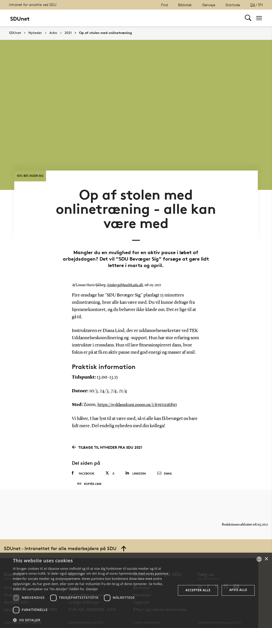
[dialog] (136, 590)
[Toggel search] (248, 18)
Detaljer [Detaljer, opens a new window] (92, 589)
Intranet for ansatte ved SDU (32, 4)
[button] (92, 620)
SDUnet (15, 32)
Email (164, 462)
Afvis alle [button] (238, 590)
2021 (68, 33)
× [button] (266, 559)
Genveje (208, 5)
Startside (232, 5)
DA (252, 4)
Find (164, 5)
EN (260, 4)
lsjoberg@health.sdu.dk (123, 274)
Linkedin (135, 461)
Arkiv (53, 33)
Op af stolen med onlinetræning (105, 33)
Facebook (83, 461)
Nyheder (35, 33)
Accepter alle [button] (198, 590)
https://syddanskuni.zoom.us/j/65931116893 (140, 393)
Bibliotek (185, 5)
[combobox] (259, 559)
